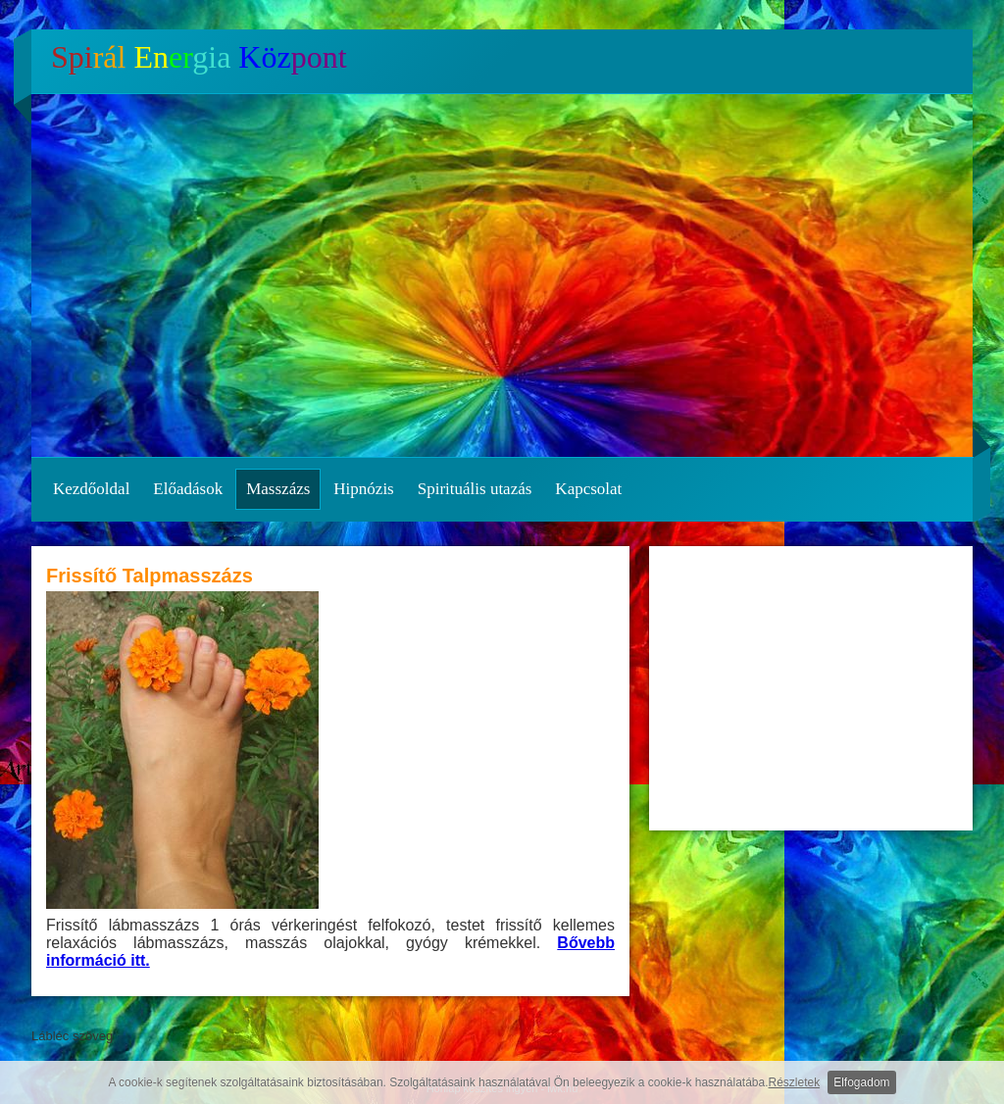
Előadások (188, 488)
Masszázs (278, 488)
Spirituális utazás (475, 488)
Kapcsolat (588, 488)
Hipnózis (363, 488)
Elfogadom (861, 1082)
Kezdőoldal (91, 488)
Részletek (795, 1082)
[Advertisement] (811, 688)
